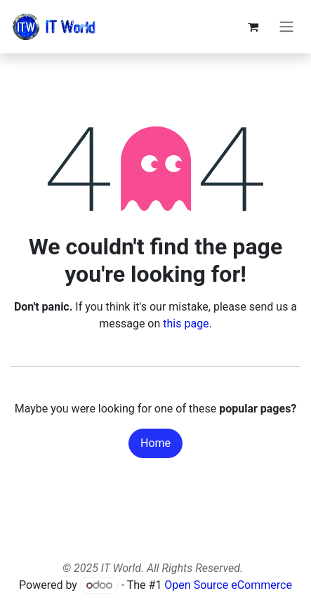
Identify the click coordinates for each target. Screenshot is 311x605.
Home (155, 443)
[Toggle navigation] (286, 27)
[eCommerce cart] (253, 27)
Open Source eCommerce (228, 585)
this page (186, 323)
